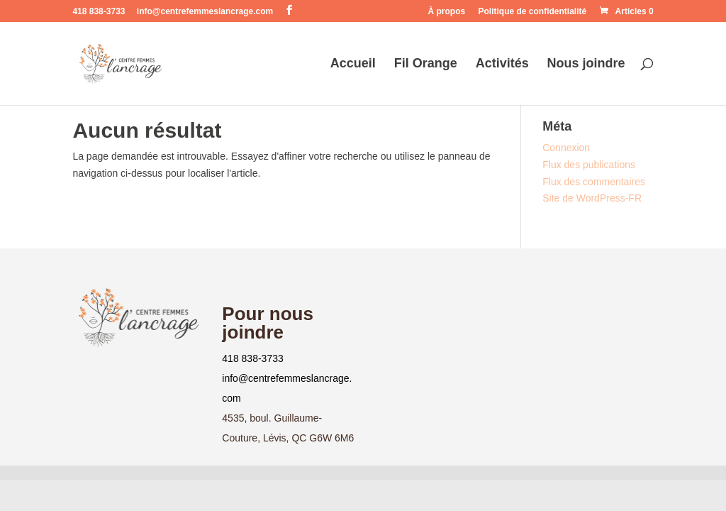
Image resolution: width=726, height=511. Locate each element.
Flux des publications (588, 164)
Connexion (566, 147)
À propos (447, 11)
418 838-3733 (252, 358)
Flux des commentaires (593, 181)
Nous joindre (586, 64)
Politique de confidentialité (533, 11)
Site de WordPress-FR (592, 198)
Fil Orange (425, 64)
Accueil (353, 64)
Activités (502, 64)
